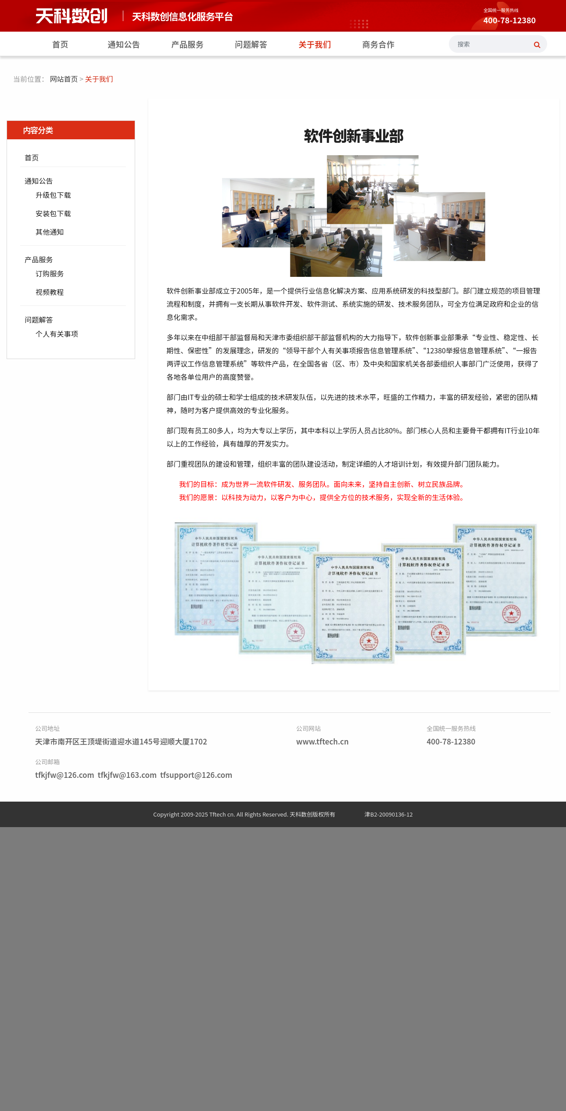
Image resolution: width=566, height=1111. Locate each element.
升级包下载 (53, 194)
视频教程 (50, 292)
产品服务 (188, 44)
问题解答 (251, 44)
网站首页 (64, 78)
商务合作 (378, 44)
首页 (60, 44)
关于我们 (315, 44)
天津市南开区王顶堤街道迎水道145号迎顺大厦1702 (121, 741)
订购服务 (50, 273)
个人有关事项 (57, 333)
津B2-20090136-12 (389, 814)
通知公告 (124, 44)
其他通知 (50, 231)
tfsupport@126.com (196, 774)
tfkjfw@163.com (127, 774)
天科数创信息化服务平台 (182, 16)
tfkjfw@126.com (64, 774)
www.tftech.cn (322, 741)
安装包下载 (53, 213)
